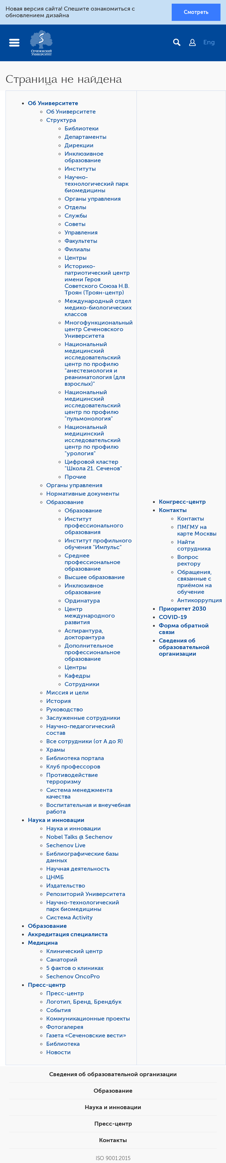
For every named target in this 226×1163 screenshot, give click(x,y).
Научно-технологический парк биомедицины (96, 184)
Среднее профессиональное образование (92, 562)
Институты (80, 169)
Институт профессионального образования (94, 526)
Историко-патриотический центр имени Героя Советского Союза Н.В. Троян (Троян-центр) (97, 279)
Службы (76, 215)
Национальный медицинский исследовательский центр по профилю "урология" (93, 440)
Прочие (75, 477)
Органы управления (93, 199)
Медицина (43, 943)
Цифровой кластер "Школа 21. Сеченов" (93, 465)
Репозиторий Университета (85, 894)
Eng (209, 42)
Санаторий (61, 959)
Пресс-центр (47, 985)
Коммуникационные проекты (88, 1018)
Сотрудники (82, 684)
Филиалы (77, 249)
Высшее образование (95, 577)
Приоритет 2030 (182, 608)
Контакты (173, 510)
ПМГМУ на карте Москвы (196, 530)
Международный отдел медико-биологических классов (98, 308)
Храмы (55, 750)
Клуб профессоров (73, 766)
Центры (76, 258)
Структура (61, 120)
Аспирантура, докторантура (85, 634)
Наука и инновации (56, 820)
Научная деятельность (78, 869)
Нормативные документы (82, 493)
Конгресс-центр (182, 502)
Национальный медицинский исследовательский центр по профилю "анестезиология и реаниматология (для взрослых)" (95, 364)
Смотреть (196, 12)
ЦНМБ (55, 877)
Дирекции (79, 145)
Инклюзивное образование (84, 157)
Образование (65, 502)
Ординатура (82, 600)
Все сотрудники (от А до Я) (84, 741)
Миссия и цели (67, 692)
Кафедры (77, 676)
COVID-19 (173, 617)
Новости (58, 1052)
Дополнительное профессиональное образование (92, 652)
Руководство (64, 709)
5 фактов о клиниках (74, 968)
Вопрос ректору (189, 560)
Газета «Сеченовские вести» (86, 1035)
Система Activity (69, 917)
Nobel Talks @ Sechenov (79, 837)
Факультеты (81, 241)
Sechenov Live (65, 845)
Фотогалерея (64, 1027)
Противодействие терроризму (72, 778)
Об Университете (53, 103)
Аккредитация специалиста (68, 934)
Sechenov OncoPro (73, 976)
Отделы (75, 207)
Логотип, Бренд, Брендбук (83, 1002)
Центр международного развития (90, 616)
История (58, 701)
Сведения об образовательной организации (184, 647)
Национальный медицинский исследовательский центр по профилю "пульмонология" (93, 405)
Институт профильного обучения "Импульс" (98, 544)
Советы (75, 224)
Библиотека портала (75, 758)
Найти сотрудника (194, 545)
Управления (81, 232)
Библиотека (63, 1044)
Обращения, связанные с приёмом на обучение (194, 582)
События (58, 1010)
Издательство (65, 885)
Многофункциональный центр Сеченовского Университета (99, 329)
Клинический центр (74, 951)
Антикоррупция (199, 600)
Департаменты (85, 137)
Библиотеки (82, 128)
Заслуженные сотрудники (83, 718)
